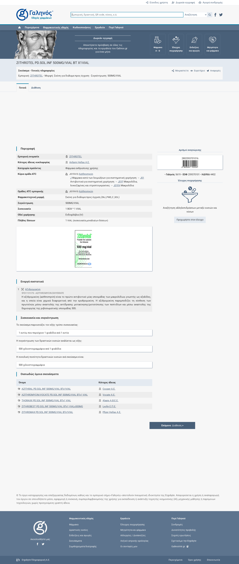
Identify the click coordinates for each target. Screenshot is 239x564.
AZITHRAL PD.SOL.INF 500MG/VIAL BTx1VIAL (46, 388)
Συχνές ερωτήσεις (181, 535)
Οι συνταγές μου (128, 546)
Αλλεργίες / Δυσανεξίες (133, 535)
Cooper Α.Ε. (109, 388)
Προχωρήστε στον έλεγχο (190, 219)
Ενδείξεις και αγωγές (80, 535)
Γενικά (22, 87)
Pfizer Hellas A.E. (112, 412)
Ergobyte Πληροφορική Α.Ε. (36, 559)
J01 (142, 177)
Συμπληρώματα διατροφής (83, 546)
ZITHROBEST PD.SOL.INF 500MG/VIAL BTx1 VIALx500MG (52, 406)
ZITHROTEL (36, 75)
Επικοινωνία (213, 560)
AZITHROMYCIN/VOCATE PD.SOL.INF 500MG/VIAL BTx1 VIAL (55, 394)
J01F (120, 181)
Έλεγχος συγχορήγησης (132, 524)
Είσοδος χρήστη (157, 2)
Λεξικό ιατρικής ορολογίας (134, 541)
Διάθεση (36, 87)
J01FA (116, 185)
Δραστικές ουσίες (78, 530)
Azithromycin (86, 174)
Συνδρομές (177, 524)
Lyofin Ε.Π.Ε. (109, 406)
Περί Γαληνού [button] (116, 27)
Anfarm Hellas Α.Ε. (79, 162)
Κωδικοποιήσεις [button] (82, 27)
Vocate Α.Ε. (109, 394)
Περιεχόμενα (32, 27)
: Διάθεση (172, 425)
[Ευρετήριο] (197, 70)
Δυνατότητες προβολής (183, 530)
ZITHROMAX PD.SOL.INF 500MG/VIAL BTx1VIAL (47, 412)
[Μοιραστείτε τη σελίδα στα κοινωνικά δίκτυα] (179, 70)
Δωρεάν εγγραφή (183, 2)
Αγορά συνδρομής (210, 2)
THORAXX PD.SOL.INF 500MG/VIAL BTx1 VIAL (46, 400)
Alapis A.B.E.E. (110, 400)
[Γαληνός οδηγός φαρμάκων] (34, 14)
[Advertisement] (110, 116)
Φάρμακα (73, 524)
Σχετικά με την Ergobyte (183, 541)
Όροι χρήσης (194, 560)
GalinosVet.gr (180, 546)
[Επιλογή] (195, 14)
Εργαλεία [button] (100, 27)
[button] (209, 14)
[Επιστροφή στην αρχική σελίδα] (40, 531)
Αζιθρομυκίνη (33, 289)
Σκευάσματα (75, 541)
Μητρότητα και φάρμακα (133, 530)
